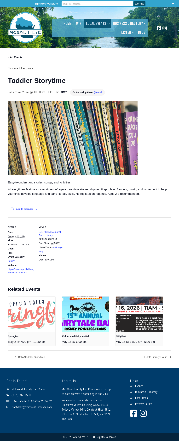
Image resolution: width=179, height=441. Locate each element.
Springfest (13, 336)
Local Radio (142, 398)
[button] (108, 23)
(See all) (98, 92)
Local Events (96, 23)
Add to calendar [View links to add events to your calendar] (24, 209)
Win (78, 23)
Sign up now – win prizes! (62, 3)
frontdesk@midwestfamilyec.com (32, 407)
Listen (126, 32)
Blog (141, 32)
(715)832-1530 (21, 395)
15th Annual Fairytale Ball (76, 336)
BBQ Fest (121, 336)
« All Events (15, 57)
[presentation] (31, 314)
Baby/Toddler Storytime (31, 357)
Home (67, 23)
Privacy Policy (143, 404)
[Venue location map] (87, 240)
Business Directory (128, 23)
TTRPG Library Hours (155, 357)
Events (139, 386)
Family (11, 261)
